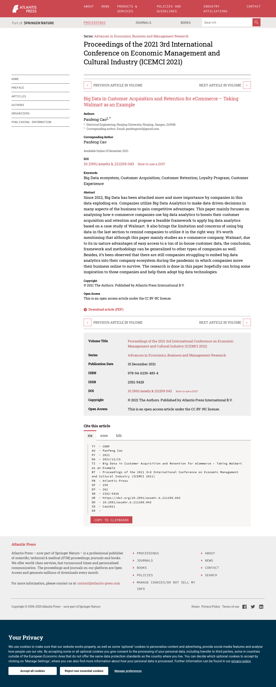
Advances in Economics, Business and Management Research (141, 36)
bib (119, 435)
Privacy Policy (210, 606)
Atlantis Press (23, 544)
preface (17, 87)
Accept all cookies (32, 671)
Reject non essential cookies (84, 671)
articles (18, 96)
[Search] (227, 22)
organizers (20, 113)
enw (104, 435)
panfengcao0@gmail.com (142, 129)
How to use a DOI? (151, 164)
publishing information (31, 122)
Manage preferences (128, 671)
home (15, 79)
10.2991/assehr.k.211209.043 (109, 163)
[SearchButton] (256, 22)
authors (17, 105)
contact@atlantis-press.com (98, 583)
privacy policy (241, 661)
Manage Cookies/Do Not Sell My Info (166, 585)
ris (90, 435)
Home (196, 606)
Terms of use (230, 606)
